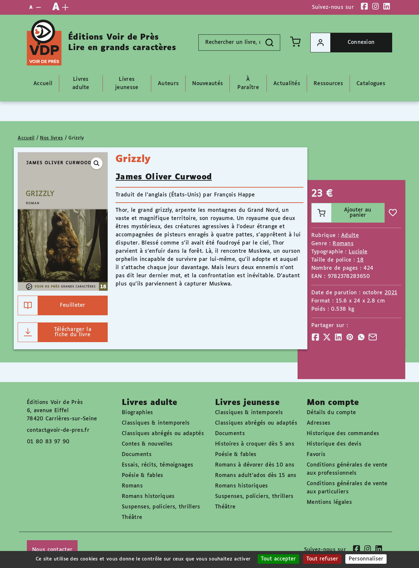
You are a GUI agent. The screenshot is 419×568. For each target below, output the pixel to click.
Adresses (318, 423)
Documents (137, 454)
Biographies (137, 412)
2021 (391, 293)
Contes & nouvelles (147, 444)
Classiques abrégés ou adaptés (163, 433)
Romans (343, 244)
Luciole (358, 252)
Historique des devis (334, 444)
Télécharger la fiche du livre (54, 332)
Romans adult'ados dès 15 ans (255, 475)
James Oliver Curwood (164, 177)
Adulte (350, 235)
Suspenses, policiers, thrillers (161, 507)
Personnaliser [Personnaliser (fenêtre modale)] (366, 559)
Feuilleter (51, 305)
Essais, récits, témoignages (157, 465)
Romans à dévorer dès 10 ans (254, 465)
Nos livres (51, 138)
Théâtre (132, 517)
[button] (96, 163)
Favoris (316, 454)
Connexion (342, 42)
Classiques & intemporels (156, 423)
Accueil (26, 138)
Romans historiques (148, 496)
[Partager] (315, 337)
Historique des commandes (343, 433)
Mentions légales (329, 502)
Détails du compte (331, 412)
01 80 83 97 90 (48, 442)
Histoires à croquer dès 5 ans (254, 444)
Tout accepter (278, 559)
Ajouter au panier (342, 212)
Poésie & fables (142, 475)
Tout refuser (322, 559)
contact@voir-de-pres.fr (58, 430)
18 (360, 260)
